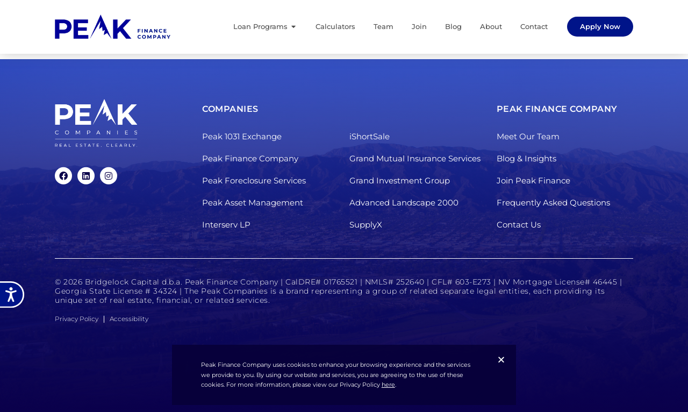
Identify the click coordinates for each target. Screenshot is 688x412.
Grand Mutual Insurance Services (415, 158)
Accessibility (129, 319)
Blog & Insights (526, 158)
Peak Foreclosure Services (254, 180)
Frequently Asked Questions (553, 202)
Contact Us (519, 224)
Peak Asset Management (252, 202)
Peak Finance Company (250, 158)
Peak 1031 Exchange (242, 136)
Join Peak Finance (533, 180)
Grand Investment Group (399, 180)
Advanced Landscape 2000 (403, 202)
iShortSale (369, 136)
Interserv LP (226, 224)
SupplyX (365, 224)
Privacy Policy (76, 319)
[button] (501, 360)
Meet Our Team (528, 136)
